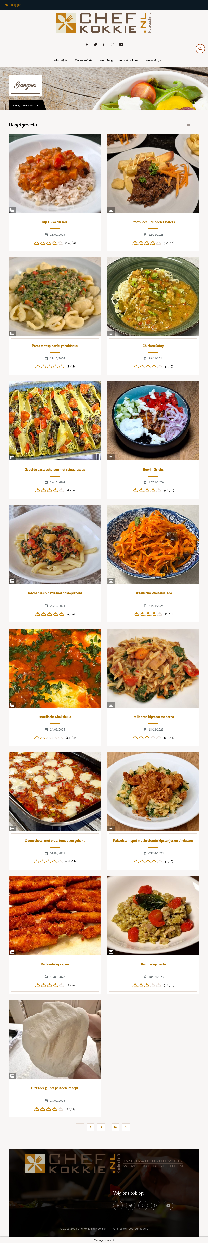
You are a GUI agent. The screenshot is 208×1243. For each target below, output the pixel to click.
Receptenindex (84, 60)
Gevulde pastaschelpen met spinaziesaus (55, 469)
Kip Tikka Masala (55, 222)
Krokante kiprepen (55, 964)
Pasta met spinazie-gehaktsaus (55, 346)
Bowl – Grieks (153, 469)
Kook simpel (154, 60)
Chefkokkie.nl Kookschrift (94, 1228)
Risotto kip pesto (153, 964)
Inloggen (13, 5)
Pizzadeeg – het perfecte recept (54, 1088)
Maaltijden (61, 60)
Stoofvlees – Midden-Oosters (153, 222)
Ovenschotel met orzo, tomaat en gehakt (55, 841)
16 (115, 1127)
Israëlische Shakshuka (54, 717)
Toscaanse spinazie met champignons (54, 593)
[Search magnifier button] (200, 49)
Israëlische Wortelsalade (153, 593)
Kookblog (106, 60)
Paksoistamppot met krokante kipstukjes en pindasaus (153, 841)
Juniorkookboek (129, 60)
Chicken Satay (153, 346)
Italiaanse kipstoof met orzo (153, 717)
